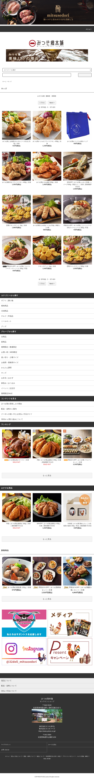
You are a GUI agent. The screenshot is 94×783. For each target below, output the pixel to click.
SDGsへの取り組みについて (12, 419)
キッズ (10, 81)
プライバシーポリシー (69, 756)
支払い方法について (16, 756)
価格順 (48, 96)
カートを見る (52, 744)
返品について (40, 756)
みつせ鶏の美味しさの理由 (11, 404)
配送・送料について (29, 756)
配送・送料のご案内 (9, 409)
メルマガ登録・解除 (82, 756)
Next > (51, 103)
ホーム (4, 81)
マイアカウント (6, 744)
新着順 (54, 96)
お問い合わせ (5, 749)
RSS (45, 758)
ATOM (48, 758)
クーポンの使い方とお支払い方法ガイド (16, 414)
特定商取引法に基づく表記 (53, 756)
